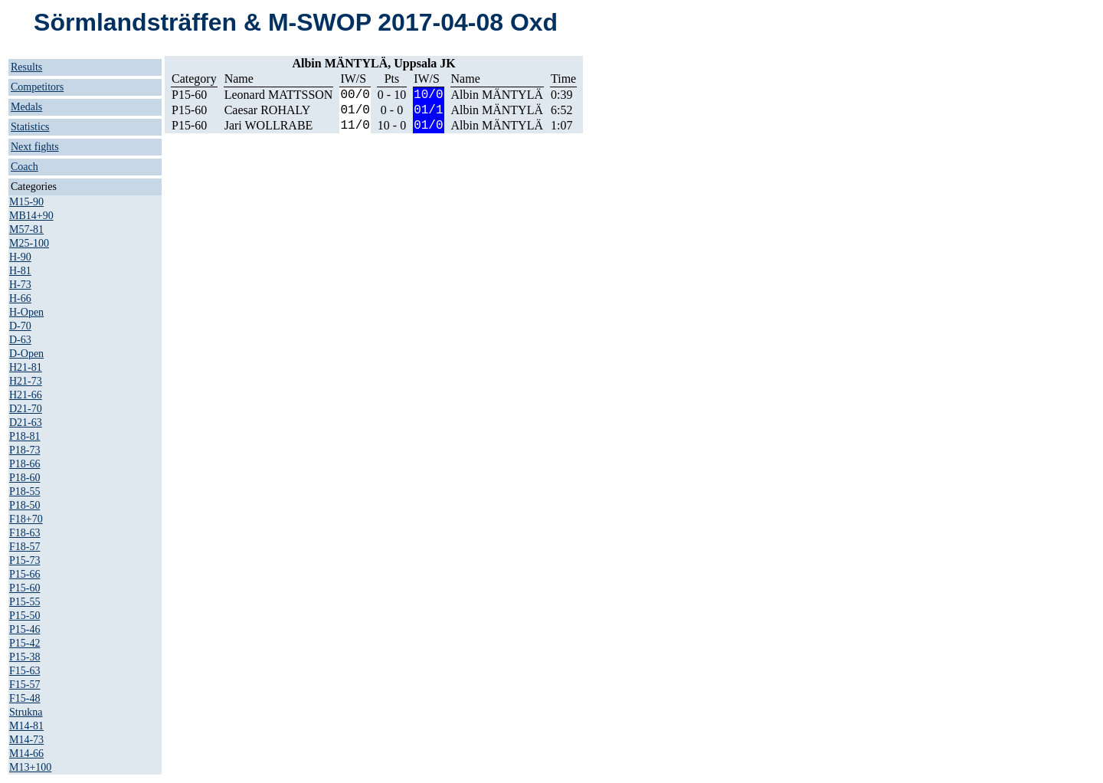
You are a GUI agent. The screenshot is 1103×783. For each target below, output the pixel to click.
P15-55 (24, 602)
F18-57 (24, 546)
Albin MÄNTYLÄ (497, 94)
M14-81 (26, 726)
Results (26, 67)
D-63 (20, 340)
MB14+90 (31, 215)
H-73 (20, 284)
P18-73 (24, 450)
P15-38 (24, 657)
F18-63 (24, 533)
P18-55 (24, 491)
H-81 (20, 271)
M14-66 (26, 753)
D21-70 (25, 408)
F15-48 (24, 698)
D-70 (20, 326)
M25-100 (29, 243)
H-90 (20, 257)
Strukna (26, 712)
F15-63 (24, 671)
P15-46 (24, 629)
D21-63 (25, 422)
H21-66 (25, 395)
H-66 (20, 298)
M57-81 (26, 229)
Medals (26, 107)
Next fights (35, 146)
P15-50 (24, 615)
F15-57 (24, 684)
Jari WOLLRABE (268, 125)
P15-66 (24, 574)
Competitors (37, 87)
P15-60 (24, 588)
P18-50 (24, 505)
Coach (24, 166)
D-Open (26, 353)
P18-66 (24, 464)
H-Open (26, 312)
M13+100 (30, 767)
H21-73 (25, 381)
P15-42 (24, 643)
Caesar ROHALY (267, 109)
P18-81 (24, 436)
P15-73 (24, 560)
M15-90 (26, 202)
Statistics (30, 127)
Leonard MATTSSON (278, 94)
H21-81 (25, 367)
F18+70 (26, 519)
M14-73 (26, 739)
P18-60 (24, 477)
